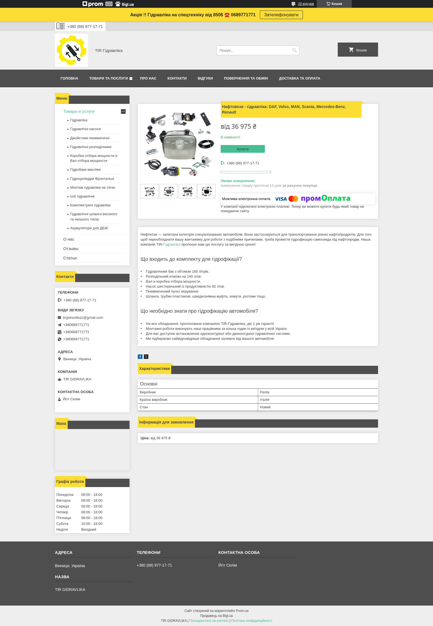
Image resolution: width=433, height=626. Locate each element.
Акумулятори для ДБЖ (89, 228)
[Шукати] (294, 50)
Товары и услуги (78, 111)
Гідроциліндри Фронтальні (92, 179)
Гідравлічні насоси (85, 129)
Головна (69, 78)
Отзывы (70, 248)
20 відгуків (306, 4)
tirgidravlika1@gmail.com (83, 317)
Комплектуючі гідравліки (90, 205)
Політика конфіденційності (251, 621)
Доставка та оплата (299, 78)
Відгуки (205, 78)
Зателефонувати (281, 14)
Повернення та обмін (246, 78)
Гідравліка (171, 244)
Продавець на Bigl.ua (216, 616)
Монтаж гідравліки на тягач (92, 187)
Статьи (70, 258)
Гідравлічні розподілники (90, 147)
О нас (68, 239)
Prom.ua (242, 611)
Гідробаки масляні (85, 169)
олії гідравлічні (82, 196)
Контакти (177, 78)
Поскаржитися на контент (209, 621)
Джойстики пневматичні (89, 138)
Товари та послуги (108, 78)
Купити (243, 149)
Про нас (148, 78)
